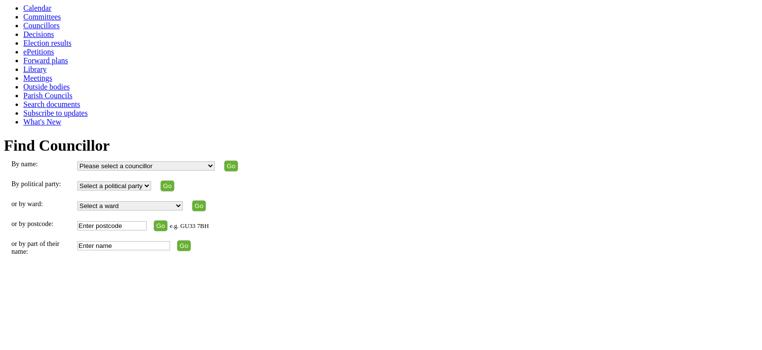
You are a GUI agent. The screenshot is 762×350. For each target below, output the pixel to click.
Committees (42, 17)
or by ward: (27, 204)
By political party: (36, 184)
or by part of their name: (36, 247)
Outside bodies (46, 87)
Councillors (41, 25)
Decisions (38, 34)
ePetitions (38, 52)
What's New (42, 122)
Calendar (37, 8)
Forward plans (45, 60)
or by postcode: (32, 224)
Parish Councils (47, 95)
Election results (47, 43)
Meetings (37, 78)
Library (35, 69)
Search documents (51, 104)
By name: (25, 164)
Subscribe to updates (55, 113)
